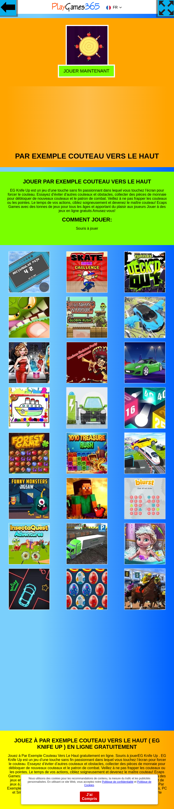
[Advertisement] (87, 118)
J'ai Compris (89, 797)
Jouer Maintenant (87, 71)
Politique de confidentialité (117, 781)
